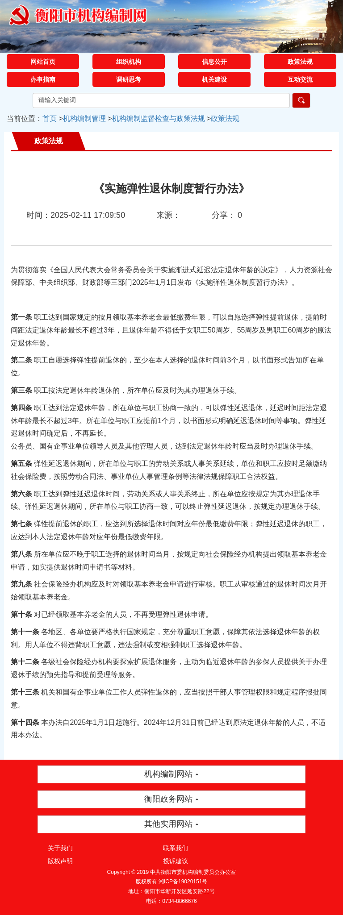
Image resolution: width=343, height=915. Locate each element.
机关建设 (214, 79)
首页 (49, 118)
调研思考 (128, 79)
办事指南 (42, 79)
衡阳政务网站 (171, 798)
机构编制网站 (171, 773)
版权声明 (60, 861)
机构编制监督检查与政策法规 (158, 118)
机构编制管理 (84, 118)
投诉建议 (175, 861)
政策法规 (300, 61)
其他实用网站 (171, 823)
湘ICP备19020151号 (183, 881)
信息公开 (214, 61)
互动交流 (300, 79)
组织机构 (128, 61)
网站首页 (42, 61)
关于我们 (60, 848)
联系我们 (175, 848)
